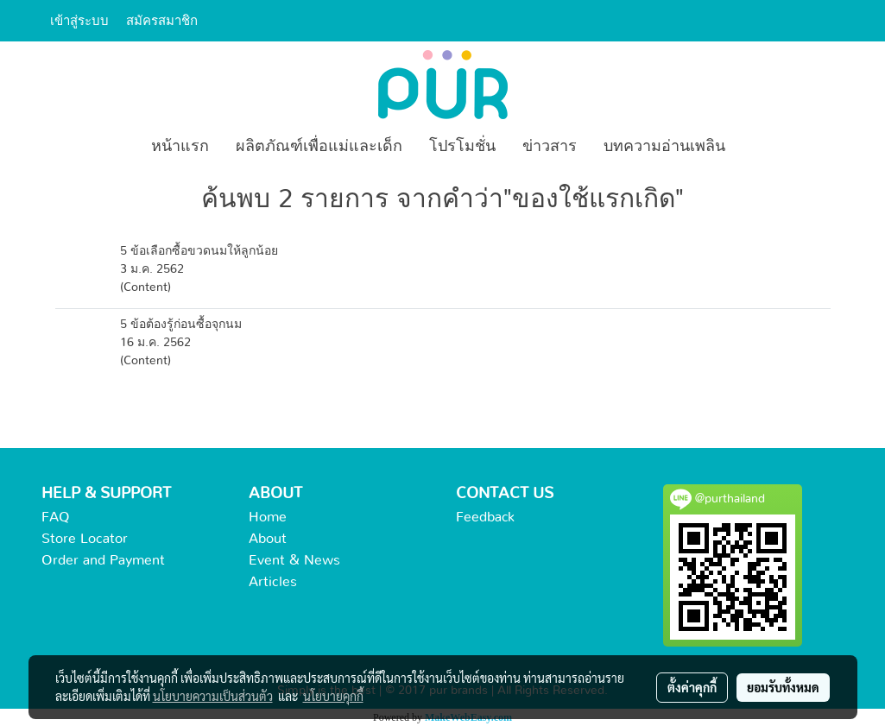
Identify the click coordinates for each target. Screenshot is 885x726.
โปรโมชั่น (462, 147)
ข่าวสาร (549, 147)
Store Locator (84, 539)
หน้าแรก (180, 147)
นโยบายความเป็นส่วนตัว (213, 696)
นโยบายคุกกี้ (333, 696)
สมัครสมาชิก (162, 20)
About (268, 539)
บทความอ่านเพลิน (664, 147)
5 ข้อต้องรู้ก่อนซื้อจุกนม (181, 325)
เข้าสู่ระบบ (79, 20)
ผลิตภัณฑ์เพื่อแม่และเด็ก (319, 147)
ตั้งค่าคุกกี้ (692, 687)
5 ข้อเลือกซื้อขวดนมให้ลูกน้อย (199, 251)
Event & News (294, 560)
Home (268, 517)
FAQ (55, 517)
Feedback (485, 517)
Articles (273, 582)
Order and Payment (103, 560)
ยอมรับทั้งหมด (783, 687)
